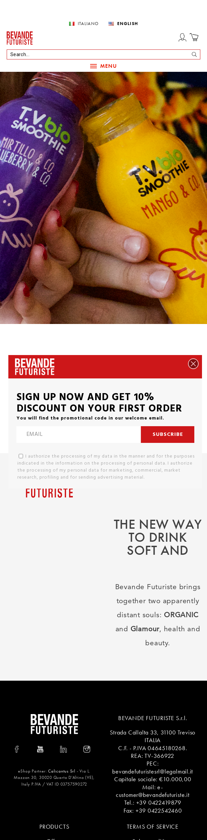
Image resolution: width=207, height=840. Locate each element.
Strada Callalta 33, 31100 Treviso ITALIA (152, 736)
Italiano (88, 23)
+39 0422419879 (158, 802)
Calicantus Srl (61, 771)
